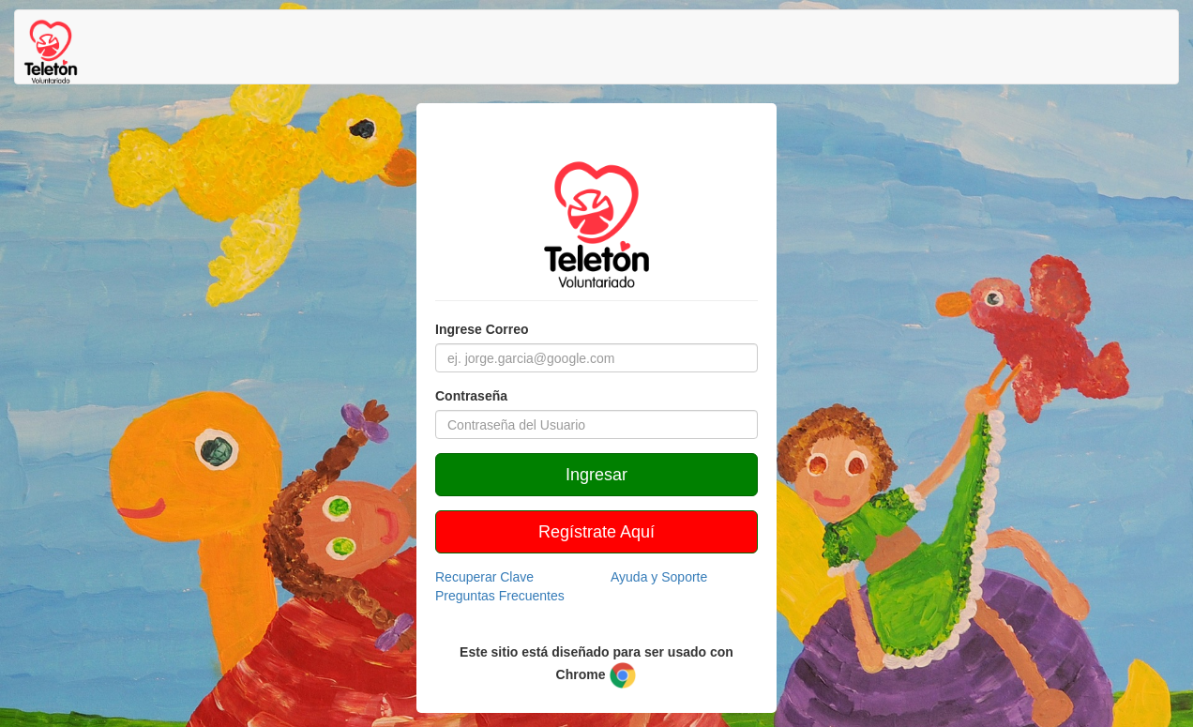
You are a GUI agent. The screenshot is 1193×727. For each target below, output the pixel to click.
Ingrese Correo (482, 329)
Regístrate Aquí (596, 532)
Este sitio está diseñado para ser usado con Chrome (596, 666)
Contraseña (471, 395)
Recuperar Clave (484, 576)
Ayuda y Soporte (659, 576)
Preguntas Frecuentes (500, 595)
